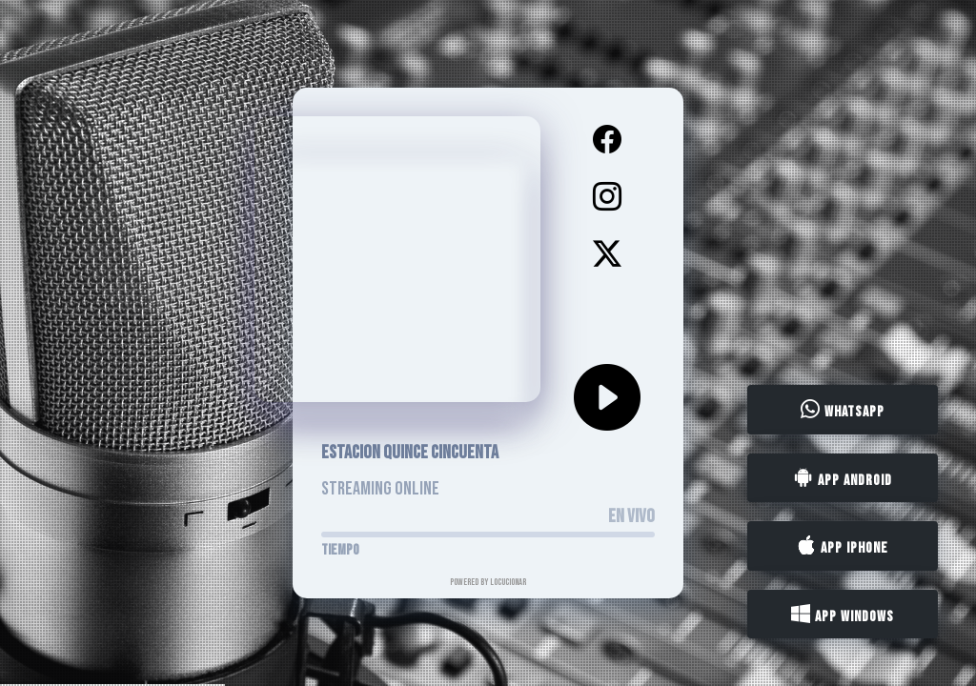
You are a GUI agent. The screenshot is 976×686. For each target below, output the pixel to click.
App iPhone (842, 546)
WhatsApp (842, 410)
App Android (843, 478)
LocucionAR (508, 582)
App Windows (842, 614)
